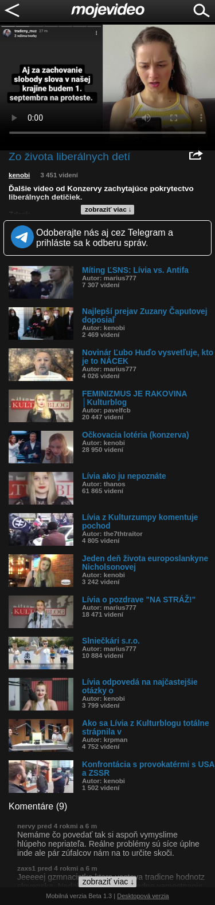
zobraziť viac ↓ (108, 209)
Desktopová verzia (143, 895)
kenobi (19, 175)
